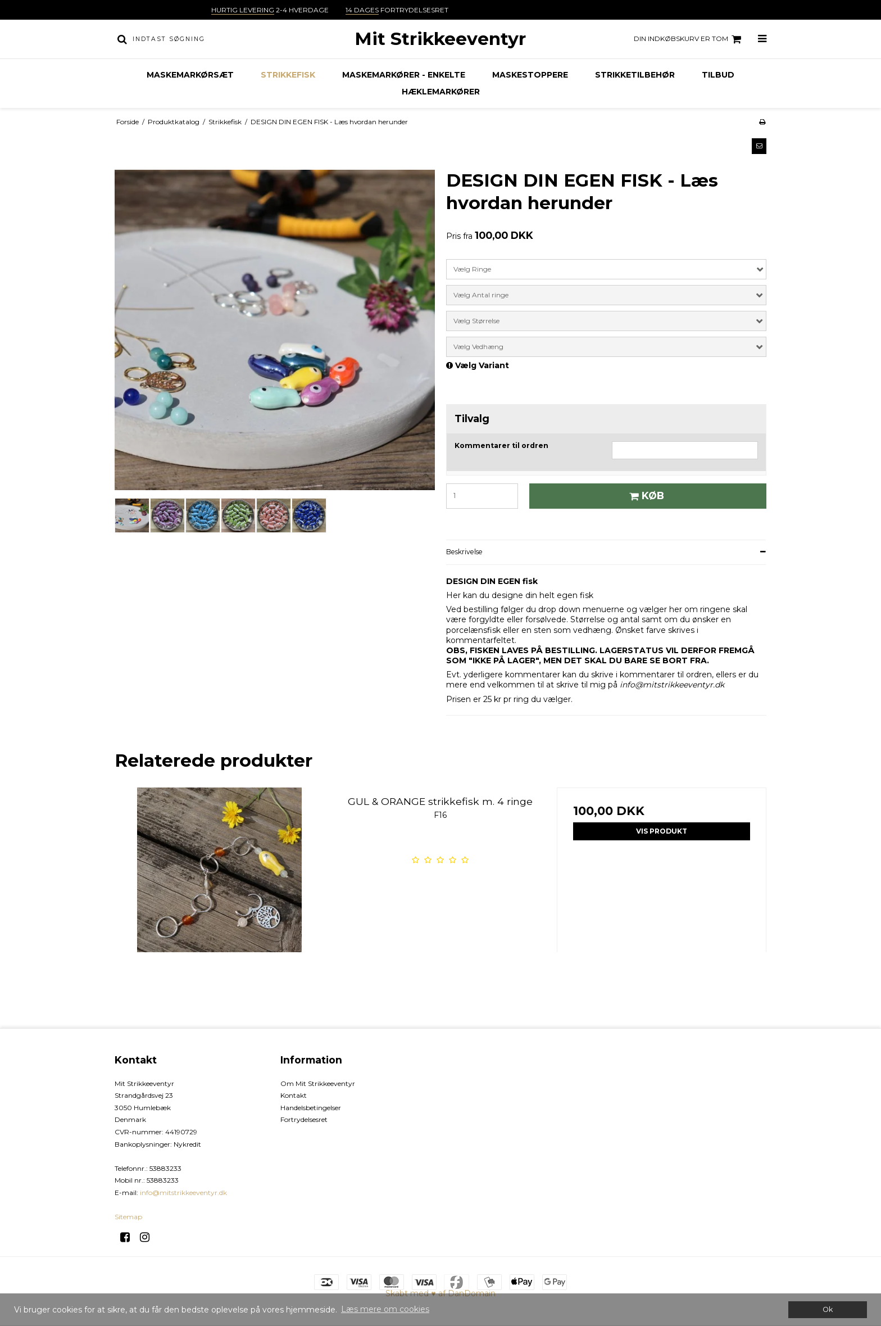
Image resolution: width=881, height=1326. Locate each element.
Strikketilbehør (635, 75)
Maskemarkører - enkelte (403, 75)
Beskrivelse (464, 551)
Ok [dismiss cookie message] (828, 1309)
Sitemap (128, 1216)
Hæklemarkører (441, 92)
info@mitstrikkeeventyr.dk (183, 1192)
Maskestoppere (530, 75)
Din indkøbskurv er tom (689, 39)
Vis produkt (661, 831)
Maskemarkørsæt (190, 75)
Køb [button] (645, 495)
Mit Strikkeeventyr (440, 38)
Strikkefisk (288, 75)
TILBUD (718, 75)
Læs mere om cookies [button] (385, 1309)
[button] (759, 146)
